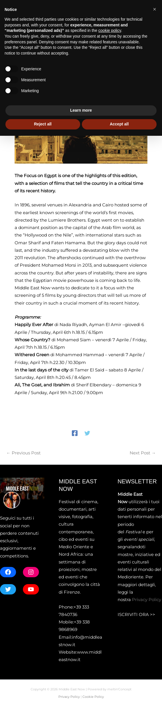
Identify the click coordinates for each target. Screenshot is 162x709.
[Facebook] (8, 7)
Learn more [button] (81, 683)
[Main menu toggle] (150, 33)
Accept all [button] (119, 697)
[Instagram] (25, 7)
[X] (16, 7)
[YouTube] (34, 7)
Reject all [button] (43, 697)
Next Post (143, 454)
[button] (153, 7)
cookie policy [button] (109, 604)
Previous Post (23, 454)
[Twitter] (87, 434)
